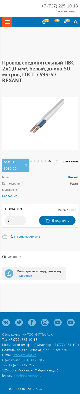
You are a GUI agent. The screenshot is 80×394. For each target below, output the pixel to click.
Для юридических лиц (25, 236)
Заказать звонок (67, 11)
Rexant (73, 177)
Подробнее (9, 196)
